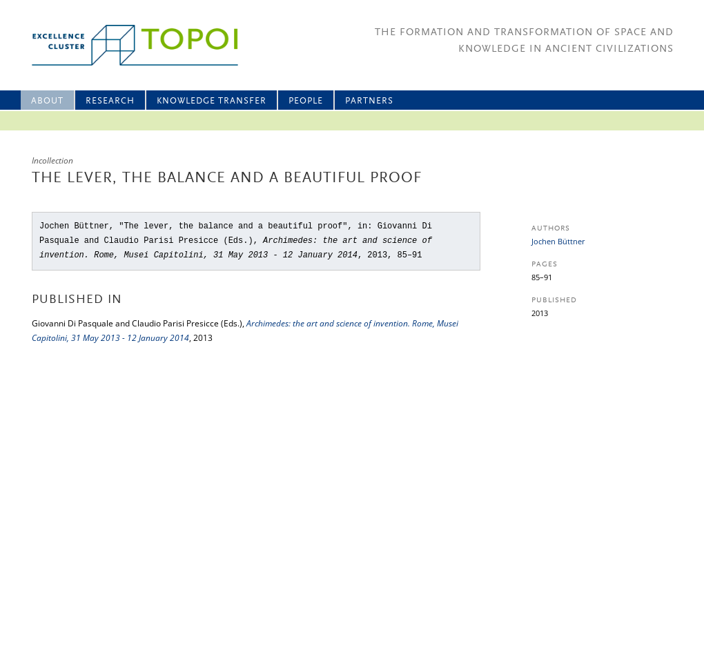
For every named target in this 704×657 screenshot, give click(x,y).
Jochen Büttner (558, 241)
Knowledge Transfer (211, 101)
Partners (369, 101)
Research (110, 101)
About (47, 101)
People (306, 101)
